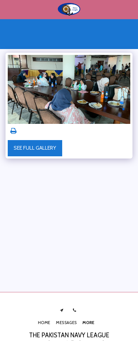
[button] (8, 9)
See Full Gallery (35, 148)
